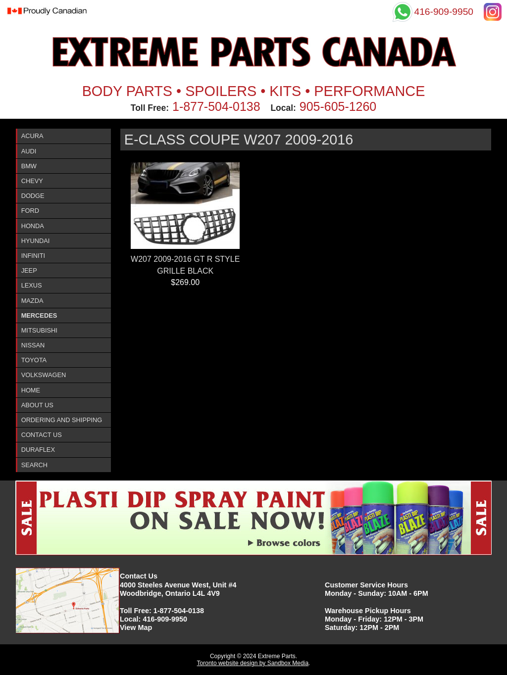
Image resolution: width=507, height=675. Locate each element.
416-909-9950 (165, 619)
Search (34, 465)
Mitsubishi (39, 330)
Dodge (33, 195)
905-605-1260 (338, 106)
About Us (37, 405)
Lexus (31, 285)
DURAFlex (38, 449)
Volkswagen (43, 375)
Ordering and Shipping (61, 420)
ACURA (32, 136)
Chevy (32, 181)
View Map (136, 627)
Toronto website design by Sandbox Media (252, 663)
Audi (29, 151)
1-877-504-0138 (216, 106)
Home (30, 390)
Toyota (34, 360)
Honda (32, 226)
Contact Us (41, 434)
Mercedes (39, 315)
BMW (29, 166)
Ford (30, 210)
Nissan (33, 345)
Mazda (32, 300)
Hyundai (35, 240)
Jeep (29, 270)
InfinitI (33, 255)
